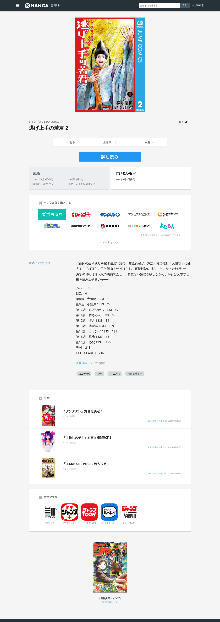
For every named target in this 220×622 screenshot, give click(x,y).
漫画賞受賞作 (135, 373)
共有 (181, 122)
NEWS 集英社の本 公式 (157, 421)
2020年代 (84, 373)
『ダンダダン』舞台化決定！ (83, 411)
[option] (110, 64)
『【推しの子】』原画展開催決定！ (87, 437)
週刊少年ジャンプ (87, 363)
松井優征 (44, 263)
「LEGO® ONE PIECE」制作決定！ (86, 464)
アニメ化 (115, 373)
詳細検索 (199, 5)
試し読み (110, 156)
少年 (99, 373)
